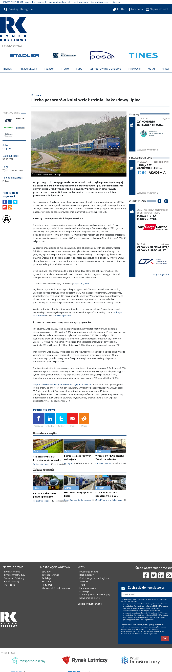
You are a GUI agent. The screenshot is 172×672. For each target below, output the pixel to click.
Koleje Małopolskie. (61, 315)
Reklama (46, 581)
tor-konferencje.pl (100, 2)
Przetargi (84, 591)
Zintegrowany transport (105, 68)
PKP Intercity (39, 315)
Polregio (118, 312)
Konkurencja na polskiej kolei (94, 578)
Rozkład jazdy (86, 574)
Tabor (80, 68)
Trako (82, 584)
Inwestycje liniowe (88, 571)
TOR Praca (9, 584)
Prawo (65, 68)
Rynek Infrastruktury (14, 574)
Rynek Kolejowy (12, 571)
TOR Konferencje (50, 574)
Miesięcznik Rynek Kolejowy (56, 587)
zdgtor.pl (116, 2)
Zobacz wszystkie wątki (90, 603)
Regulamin (47, 584)
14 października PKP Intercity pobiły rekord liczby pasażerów (46, 460)
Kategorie (26, 9)
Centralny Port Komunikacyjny (94, 594)
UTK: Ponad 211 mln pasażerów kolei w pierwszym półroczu (106, 496)
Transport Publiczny (14, 578)
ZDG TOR (46, 571)
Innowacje (134, 68)
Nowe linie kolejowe (89, 597)
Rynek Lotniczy (11, 581)
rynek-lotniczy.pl (80, 2)
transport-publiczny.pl (59, 2)
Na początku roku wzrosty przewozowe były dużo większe (62, 384)
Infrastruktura (28, 68)
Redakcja (46, 578)
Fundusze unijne (87, 587)
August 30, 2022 (81, 283)
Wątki (151, 68)
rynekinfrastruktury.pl (35, 2)
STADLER (83, 581)
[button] (159, 206)
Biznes (7, 68)
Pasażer (49, 68)
